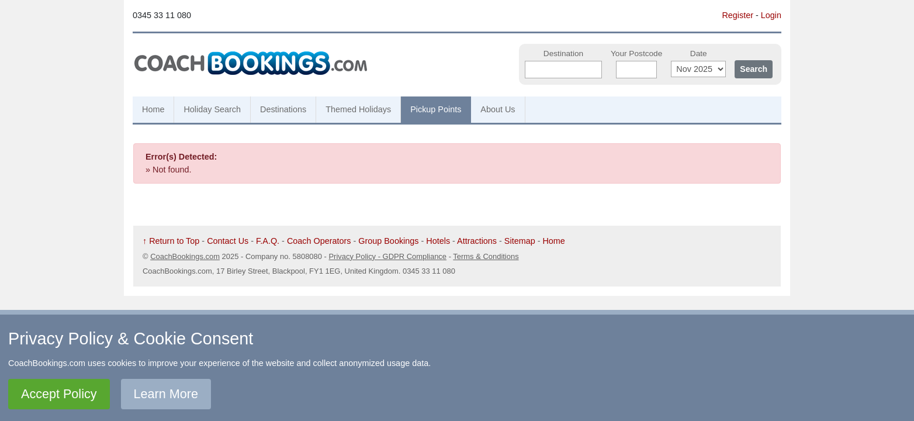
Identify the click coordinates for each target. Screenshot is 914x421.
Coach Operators (319, 241)
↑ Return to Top (171, 241)
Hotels (438, 241)
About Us (497, 109)
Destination (563, 53)
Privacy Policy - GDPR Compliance (387, 256)
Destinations (283, 109)
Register (737, 15)
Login (771, 15)
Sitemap (519, 241)
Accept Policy (59, 394)
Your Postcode (636, 53)
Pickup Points (435, 109)
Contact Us (227, 241)
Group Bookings (388, 241)
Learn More (166, 394)
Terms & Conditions (485, 256)
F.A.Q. (267, 241)
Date (698, 53)
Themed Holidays (358, 109)
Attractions (477, 241)
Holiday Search (212, 109)
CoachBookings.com (185, 256)
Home (153, 109)
